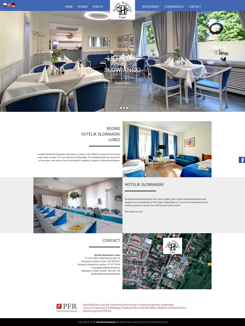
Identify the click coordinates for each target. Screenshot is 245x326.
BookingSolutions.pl (158, 322)
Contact (195, 6)
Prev (4, 56)
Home (69, 6)
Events (98, 6)
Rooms (83, 6)
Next (240, 56)
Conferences (174, 6)
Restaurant (150, 6)
